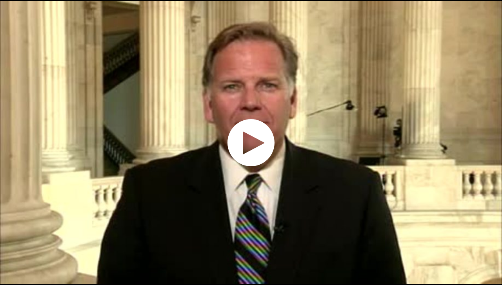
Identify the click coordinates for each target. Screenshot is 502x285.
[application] (251, 142)
